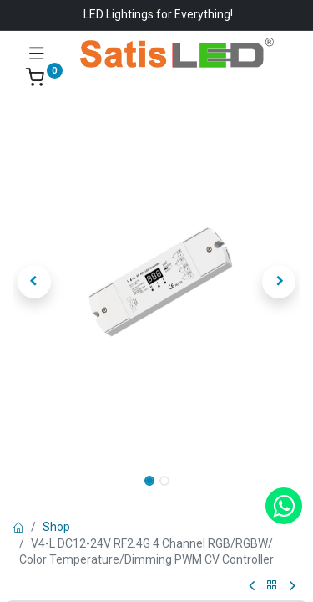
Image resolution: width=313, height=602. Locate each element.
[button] (34, 282)
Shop (56, 526)
